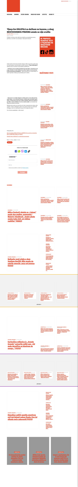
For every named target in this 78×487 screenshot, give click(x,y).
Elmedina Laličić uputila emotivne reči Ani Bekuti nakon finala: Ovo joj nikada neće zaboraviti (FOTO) (22, 417)
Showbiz (16, 14)
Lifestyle (44, 14)
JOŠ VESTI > (39, 304)
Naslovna (9, 14)
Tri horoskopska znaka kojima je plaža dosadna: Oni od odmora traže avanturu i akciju (17, 458)
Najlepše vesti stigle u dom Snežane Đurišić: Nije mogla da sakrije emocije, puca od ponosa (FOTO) (47, 126)
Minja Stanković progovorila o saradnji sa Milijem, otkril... (49, 417)
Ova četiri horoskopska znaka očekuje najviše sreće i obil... (49, 426)
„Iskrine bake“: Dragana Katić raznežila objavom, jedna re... (49, 268)
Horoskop (48, 254)
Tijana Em (10, 142)
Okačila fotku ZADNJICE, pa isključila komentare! (18, 136)
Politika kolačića (25, 167)
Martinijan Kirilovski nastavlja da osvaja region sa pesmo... (49, 249)
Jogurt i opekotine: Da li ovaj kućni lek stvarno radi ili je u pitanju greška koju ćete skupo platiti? (63, 349)
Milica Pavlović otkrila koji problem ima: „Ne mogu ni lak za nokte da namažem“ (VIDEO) (47, 162)
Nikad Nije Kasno (35, 14)
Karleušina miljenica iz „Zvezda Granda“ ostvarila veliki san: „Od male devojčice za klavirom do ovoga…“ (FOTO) (46, 297)
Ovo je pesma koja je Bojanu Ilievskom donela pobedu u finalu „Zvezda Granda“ (62, 296)
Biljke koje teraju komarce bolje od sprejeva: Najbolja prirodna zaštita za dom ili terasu (47, 330)
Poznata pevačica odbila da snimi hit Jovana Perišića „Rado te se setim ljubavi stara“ (47, 219)
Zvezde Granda (25, 14)
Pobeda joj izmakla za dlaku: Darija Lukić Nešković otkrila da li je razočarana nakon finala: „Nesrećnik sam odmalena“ (47, 145)
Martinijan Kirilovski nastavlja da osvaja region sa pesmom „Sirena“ (28, 296)
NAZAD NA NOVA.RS (64, 1)
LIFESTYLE (17, 452)
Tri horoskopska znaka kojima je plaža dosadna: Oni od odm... (49, 257)
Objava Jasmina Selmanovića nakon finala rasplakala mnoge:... (49, 397)
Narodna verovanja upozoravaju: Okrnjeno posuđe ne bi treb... (49, 407)
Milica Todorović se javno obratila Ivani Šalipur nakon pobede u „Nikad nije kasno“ (63, 331)
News (12, 33)
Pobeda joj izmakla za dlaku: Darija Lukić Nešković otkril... (50, 239)
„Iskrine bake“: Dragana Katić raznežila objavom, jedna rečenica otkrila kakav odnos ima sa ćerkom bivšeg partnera (29, 376)
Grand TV (51, 14)
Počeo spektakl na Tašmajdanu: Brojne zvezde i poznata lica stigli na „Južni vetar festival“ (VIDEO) (47, 107)
